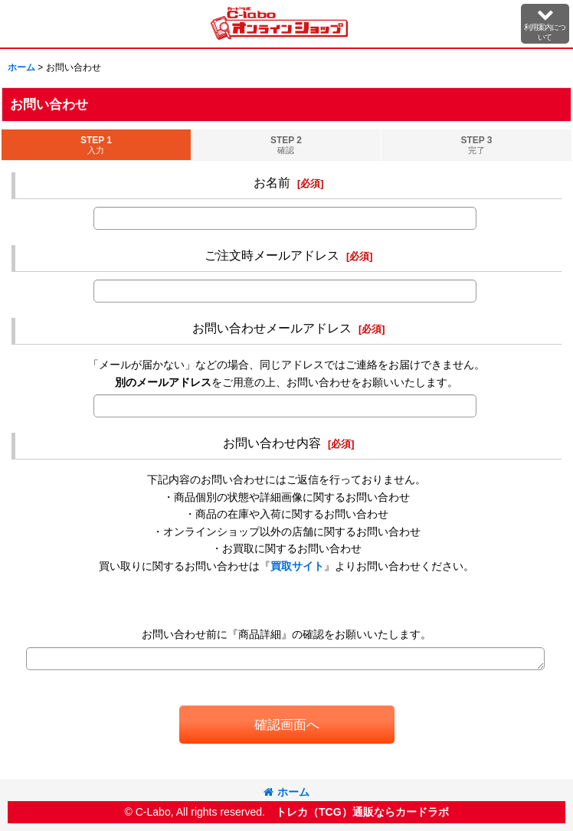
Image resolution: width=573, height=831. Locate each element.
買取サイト (297, 566)
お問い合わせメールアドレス (272, 328)
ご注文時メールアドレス (272, 255)
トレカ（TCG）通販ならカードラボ (362, 812)
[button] (545, 24)
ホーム (286, 792)
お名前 (272, 182)
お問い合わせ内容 (272, 443)
